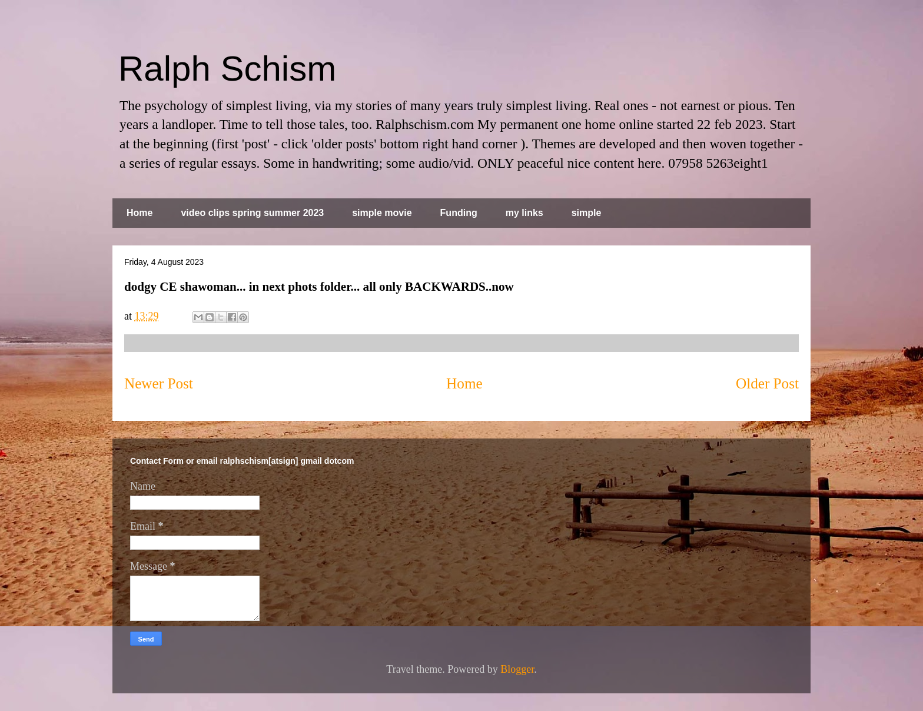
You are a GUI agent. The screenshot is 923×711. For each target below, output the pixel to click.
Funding (458, 213)
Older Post (767, 383)
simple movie (381, 213)
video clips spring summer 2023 (252, 213)
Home (139, 213)
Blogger (517, 669)
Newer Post (158, 383)
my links (524, 213)
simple (587, 213)
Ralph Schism (227, 68)
